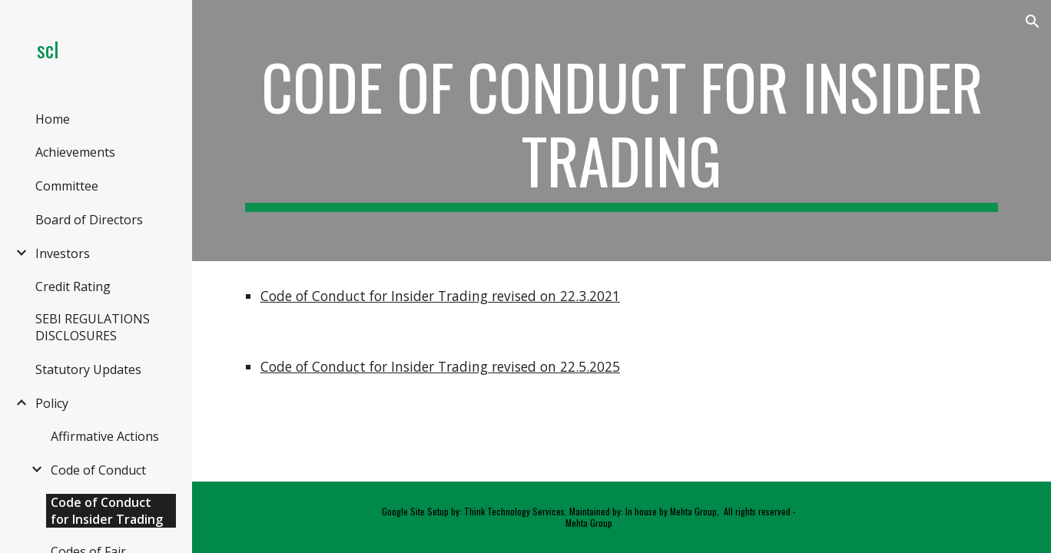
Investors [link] (62, 253)
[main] (621, 130)
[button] (1032, 21)
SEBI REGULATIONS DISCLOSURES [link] (92, 327)
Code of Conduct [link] (98, 470)
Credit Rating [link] (73, 286)
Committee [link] (66, 185)
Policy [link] (51, 403)
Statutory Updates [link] (88, 369)
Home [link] (52, 119)
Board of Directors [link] (89, 219)
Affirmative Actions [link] (105, 436)
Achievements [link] (75, 152)
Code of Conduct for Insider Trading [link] (107, 511)
